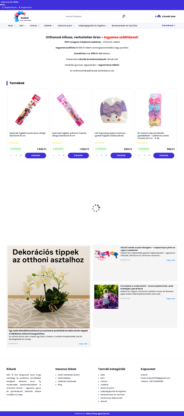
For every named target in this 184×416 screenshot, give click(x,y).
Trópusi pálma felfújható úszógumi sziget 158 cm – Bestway (20, 218)
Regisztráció (26, 7)
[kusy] (16, 155)
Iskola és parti (65, 25)
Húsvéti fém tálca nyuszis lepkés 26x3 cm (162, 216)
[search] (123, 17)
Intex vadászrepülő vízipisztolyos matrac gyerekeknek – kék (133, 218)
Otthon (33, 25)
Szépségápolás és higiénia (91, 25)
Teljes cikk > (84, 344)
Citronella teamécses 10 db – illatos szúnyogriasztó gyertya (49, 218)
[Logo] (22, 16)
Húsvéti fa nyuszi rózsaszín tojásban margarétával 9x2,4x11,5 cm (106, 219)
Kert (21, 25)
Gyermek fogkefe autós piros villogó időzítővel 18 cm (27, 134)
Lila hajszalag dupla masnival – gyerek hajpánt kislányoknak (111, 134)
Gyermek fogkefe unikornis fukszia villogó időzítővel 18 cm (69, 134)
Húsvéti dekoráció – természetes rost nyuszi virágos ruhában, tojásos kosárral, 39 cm (78, 219)
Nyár (10, 25)
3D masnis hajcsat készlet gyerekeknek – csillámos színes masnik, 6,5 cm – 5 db (153, 136)
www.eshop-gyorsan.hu (97, 413)
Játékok (47, 25)
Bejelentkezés (11, 7)
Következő (167, 25)
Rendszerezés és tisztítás (124, 25)
